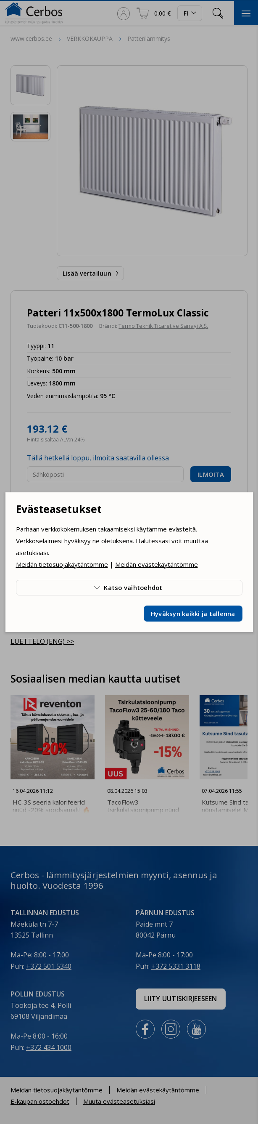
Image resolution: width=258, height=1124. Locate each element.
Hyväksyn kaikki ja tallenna (193, 613)
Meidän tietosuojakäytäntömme (62, 564)
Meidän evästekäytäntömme (156, 564)
